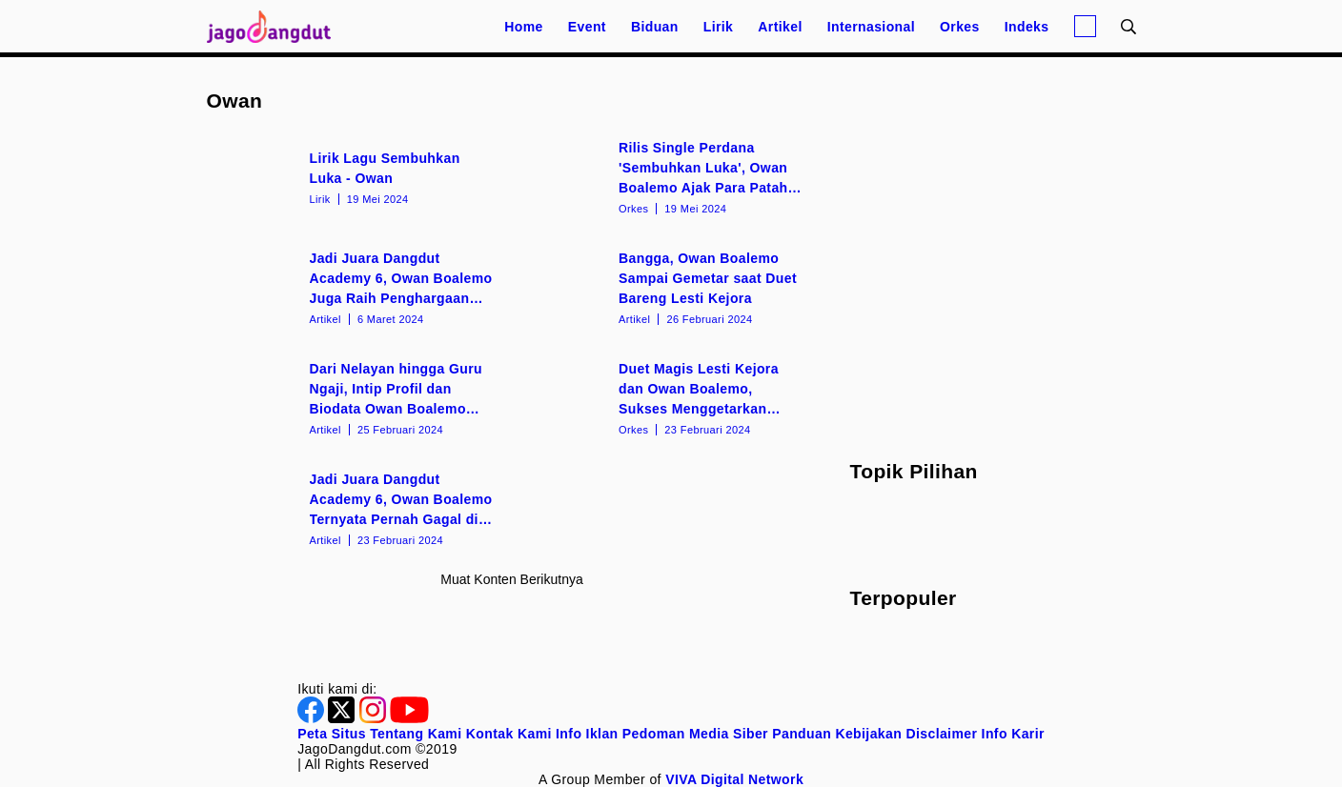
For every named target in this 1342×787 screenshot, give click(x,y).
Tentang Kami (415, 733)
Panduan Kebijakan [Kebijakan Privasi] (837, 733)
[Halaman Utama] (275, 26)
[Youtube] (409, 718)
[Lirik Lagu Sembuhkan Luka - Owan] (358, 176)
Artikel (780, 26)
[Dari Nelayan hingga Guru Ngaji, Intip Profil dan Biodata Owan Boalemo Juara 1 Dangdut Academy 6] (358, 397)
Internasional (871, 26)
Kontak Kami (509, 733)
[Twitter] (343, 718)
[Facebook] (312, 718)
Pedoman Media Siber (695, 733)
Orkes (960, 26)
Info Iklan (587, 733)
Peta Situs (331, 733)
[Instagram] (374, 718)
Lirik (718, 26)
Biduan (655, 26)
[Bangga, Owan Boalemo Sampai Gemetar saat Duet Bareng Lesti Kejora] (667, 286)
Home (523, 26)
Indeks (1027, 26)
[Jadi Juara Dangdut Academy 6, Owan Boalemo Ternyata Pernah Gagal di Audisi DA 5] (358, 507)
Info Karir (1013, 733)
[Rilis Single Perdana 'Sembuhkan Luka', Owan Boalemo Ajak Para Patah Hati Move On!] (667, 176)
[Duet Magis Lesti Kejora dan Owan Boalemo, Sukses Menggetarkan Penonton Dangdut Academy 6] (667, 397)
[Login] (1085, 26)
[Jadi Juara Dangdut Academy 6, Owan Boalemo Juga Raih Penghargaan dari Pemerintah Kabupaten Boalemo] (358, 286)
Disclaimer (941, 733)
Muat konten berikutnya (511, 579)
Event (587, 26)
